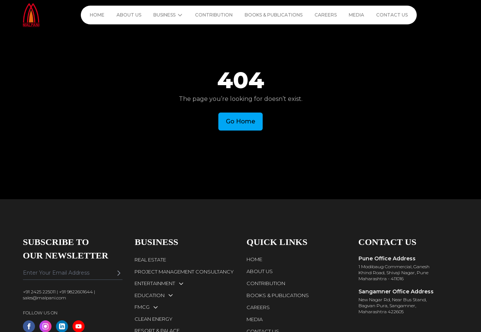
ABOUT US (128, 15)
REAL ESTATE (150, 260)
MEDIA (356, 15)
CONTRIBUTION (214, 15)
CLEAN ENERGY (153, 319)
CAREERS (326, 15)
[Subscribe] (119, 273)
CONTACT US (392, 15)
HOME (97, 15)
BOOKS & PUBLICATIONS (274, 15)
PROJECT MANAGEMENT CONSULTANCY (184, 272)
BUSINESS (168, 15)
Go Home (240, 121)
